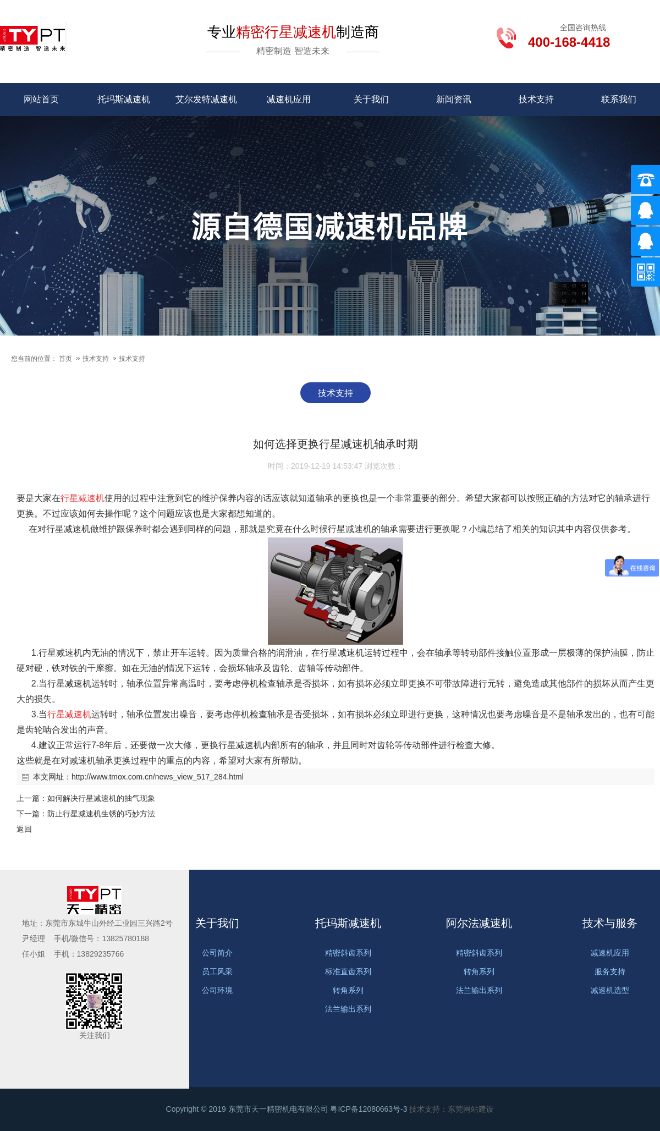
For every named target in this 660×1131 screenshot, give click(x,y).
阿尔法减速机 (479, 923)
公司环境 (217, 990)
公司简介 (217, 952)
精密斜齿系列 (348, 952)
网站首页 (41, 99)
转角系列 (348, 990)
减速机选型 (610, 990)
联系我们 (618, 99)
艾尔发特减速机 (206, 99)
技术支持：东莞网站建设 (451, 1109)
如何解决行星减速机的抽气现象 (101, 798)
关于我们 (371, 99)
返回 (24, 829)
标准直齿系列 (348, 971)
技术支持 (536, 99)
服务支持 (610, 971)
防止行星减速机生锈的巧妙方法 (101, 813)
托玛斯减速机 (123, 99)
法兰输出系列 (348, 1008)
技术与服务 (609, 923)
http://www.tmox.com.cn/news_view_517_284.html (158, 776)
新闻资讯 (453, 99)
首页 (65, 359)
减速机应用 (289, 99)
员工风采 (217, 971)
